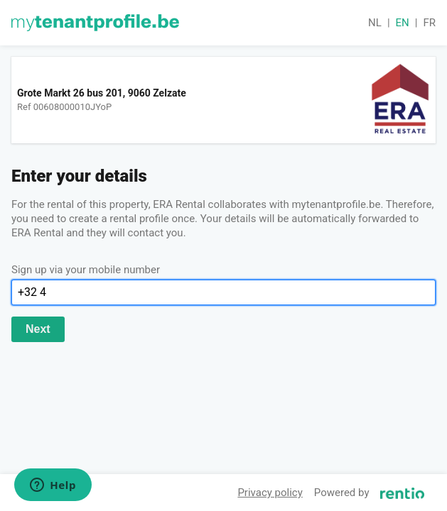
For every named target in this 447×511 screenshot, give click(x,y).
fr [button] (429, 22)
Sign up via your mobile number (85, 269)
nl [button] (375, 22)
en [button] (402, 22)
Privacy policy (269, 492)
